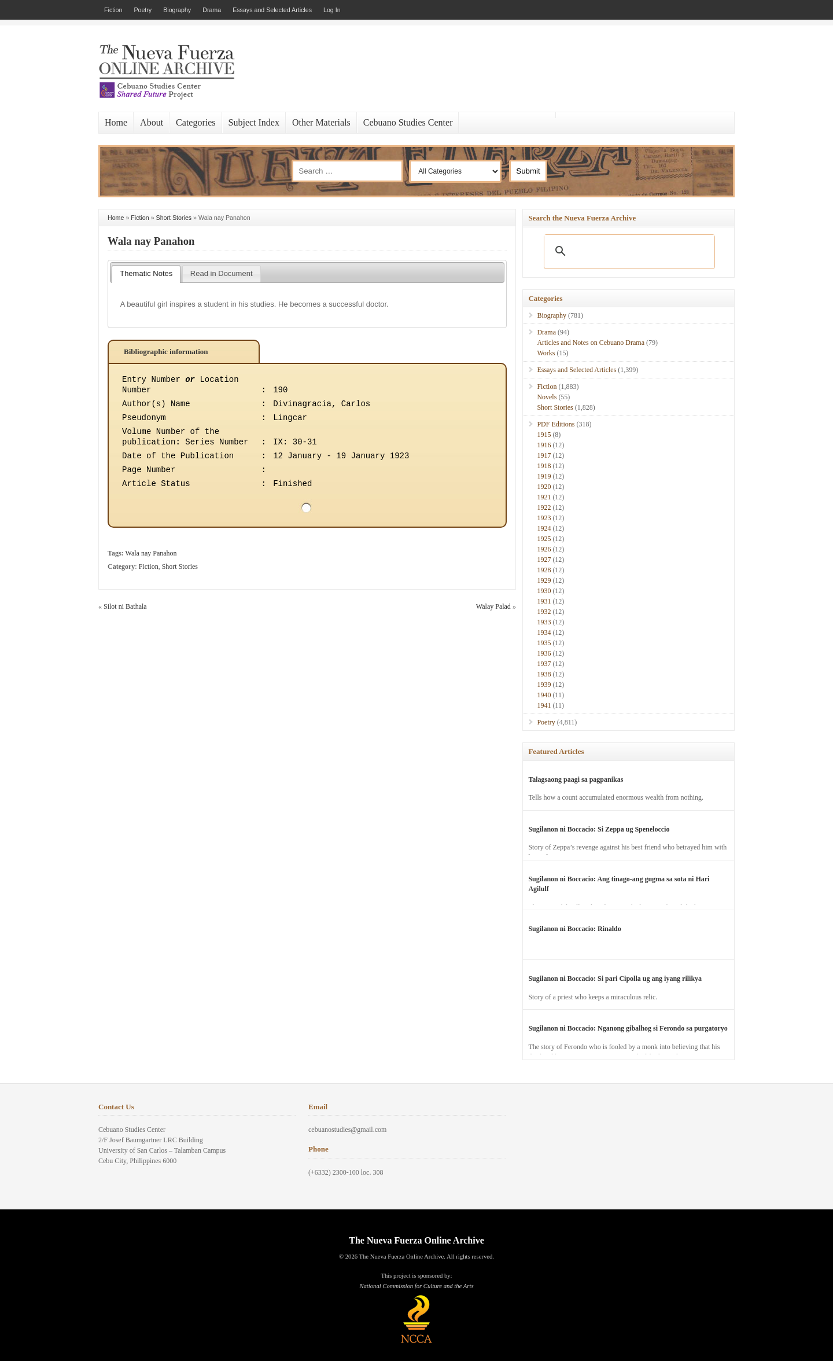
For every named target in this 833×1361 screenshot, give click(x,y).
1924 (544, 528)
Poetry (143, 9)
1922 (544, 507)
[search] (628, 251)
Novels (546, 397)
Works (546, 353)
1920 (544, 487)
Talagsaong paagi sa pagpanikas (575, 779)
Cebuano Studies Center (408, 122)
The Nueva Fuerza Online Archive (416, 1240)
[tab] (146, 274)
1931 (544, 601)
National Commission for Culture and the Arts (416, 1286)
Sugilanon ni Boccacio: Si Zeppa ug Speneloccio (598, 829)
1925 (544, 539)
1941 (544, 705)
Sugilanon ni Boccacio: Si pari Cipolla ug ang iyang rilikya (615, 978)
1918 (544, 466)
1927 (544, 560)
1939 (544, 684)
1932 (544, 612)
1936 (544, 653)
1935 (544, 643)
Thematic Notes (146, 273)
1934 (544, 632)
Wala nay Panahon (151, 241)
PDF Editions (555, 424)
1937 (544, 664)
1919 (544, 476)
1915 (544, 435)
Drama (211, 9)
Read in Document (221, 273)
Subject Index (253, 122)
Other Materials (321, 122)
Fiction (113, 9)
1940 (544, 695)
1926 (544, 549)
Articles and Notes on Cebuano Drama (590, 343)
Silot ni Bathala (125, 606)
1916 (544, 445)
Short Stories (174, 217)
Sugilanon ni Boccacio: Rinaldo (574, 929)
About (151, 122)
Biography (177, 9)
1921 (544, 497)
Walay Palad (493, 606)
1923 (544, 518)
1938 (544, 674)
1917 (544, 455)
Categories (195, 122)
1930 (544, 591)
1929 (544, 580)
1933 (544, 622)
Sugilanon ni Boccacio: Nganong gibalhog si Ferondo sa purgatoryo (628, 1028)
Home (116, 122)
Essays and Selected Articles (272, 9)
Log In (332, 9)
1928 (544, 570)
